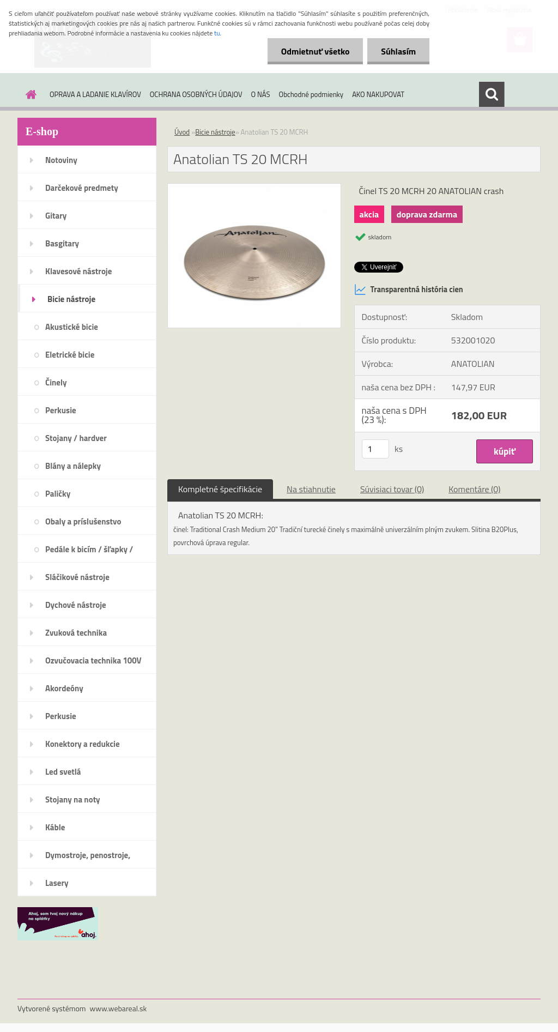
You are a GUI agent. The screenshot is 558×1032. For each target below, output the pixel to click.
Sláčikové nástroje (77, 577)
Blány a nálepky (73, 466)
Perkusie (60, 410)
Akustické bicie (71, 327)
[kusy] (375, 448)
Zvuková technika (76, 632)
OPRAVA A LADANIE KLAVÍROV (95, 94)
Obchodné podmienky (311, 94)
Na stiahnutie (311, 489)
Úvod (182, 131)
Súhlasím (398, 51)
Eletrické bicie (69, 354)
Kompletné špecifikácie (220, 489)
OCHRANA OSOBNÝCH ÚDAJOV (196, 94)
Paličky (57, 493)
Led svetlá (63, 771)
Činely (56, 382)
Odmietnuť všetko (315, 51)
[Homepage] (28, 94)
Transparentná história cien (408, 289)
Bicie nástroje (71, 299)
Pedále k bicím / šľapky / (89, 549)
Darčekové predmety (81, 188)
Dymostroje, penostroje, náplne (87, 858)
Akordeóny (64, 688)
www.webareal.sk (118, 1008)
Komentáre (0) (474, 489)
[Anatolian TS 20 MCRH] (254, 188)
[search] (491, 94)
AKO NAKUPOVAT (378, 94)
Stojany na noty (72, 799)
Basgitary (62, 243)
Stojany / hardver (76, 438)
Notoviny (61, 160)
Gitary (55, 215)
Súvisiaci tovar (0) (392, 489)
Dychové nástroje (75, 605)
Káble (55, 827)
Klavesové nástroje (78, 271)
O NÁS (260, 94)
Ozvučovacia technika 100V (93, 660)
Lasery (57, 883)
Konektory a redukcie (82, 744)
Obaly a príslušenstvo (83, 521)
